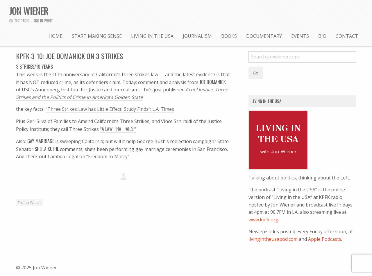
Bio (322, 36)
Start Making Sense (97, 36)
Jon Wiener (28, 10)
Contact (347, 36)
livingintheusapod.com (273, 239)
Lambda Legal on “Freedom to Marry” (88, 156)
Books (229, 36)
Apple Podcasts (324, 239)
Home (55, 36)
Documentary (264, 36)
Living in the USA (152, 36)
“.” (118, 129)
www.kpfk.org (263, 219)
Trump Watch (29, 202)
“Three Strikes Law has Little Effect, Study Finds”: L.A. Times (110, 109)
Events (300, 36)
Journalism (197, 36)
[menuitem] (55, 35)
